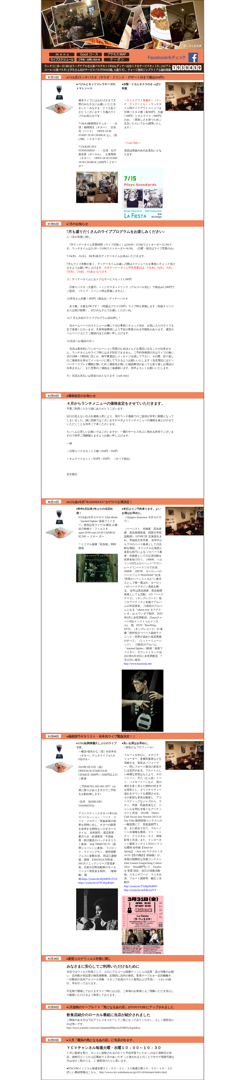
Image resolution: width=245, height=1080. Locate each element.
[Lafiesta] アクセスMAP (116, 54)
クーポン (116, 59)
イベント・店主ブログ (61, 59)
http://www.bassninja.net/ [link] (138, 663)
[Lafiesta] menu (61, 54)
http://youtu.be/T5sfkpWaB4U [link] (141, 886)
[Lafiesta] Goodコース (89, 54)
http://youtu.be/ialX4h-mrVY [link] (140, 890)
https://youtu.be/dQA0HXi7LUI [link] (99, 878)
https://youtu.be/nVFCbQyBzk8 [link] (96, 882)
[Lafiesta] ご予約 (89, 59)
